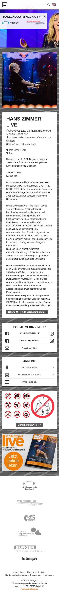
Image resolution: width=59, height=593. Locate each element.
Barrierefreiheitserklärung (16, 575)
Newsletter (29, 348)
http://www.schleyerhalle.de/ (23, 144)
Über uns (31, 572)
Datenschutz (35, 575)
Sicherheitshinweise (29, 425)
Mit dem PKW (29, 367)
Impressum (49, 575)
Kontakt (41, 572)
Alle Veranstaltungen (34, 312)
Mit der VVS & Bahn (29, 375)
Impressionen (19, 572)
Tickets (13, 312)
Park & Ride (29, 382)
